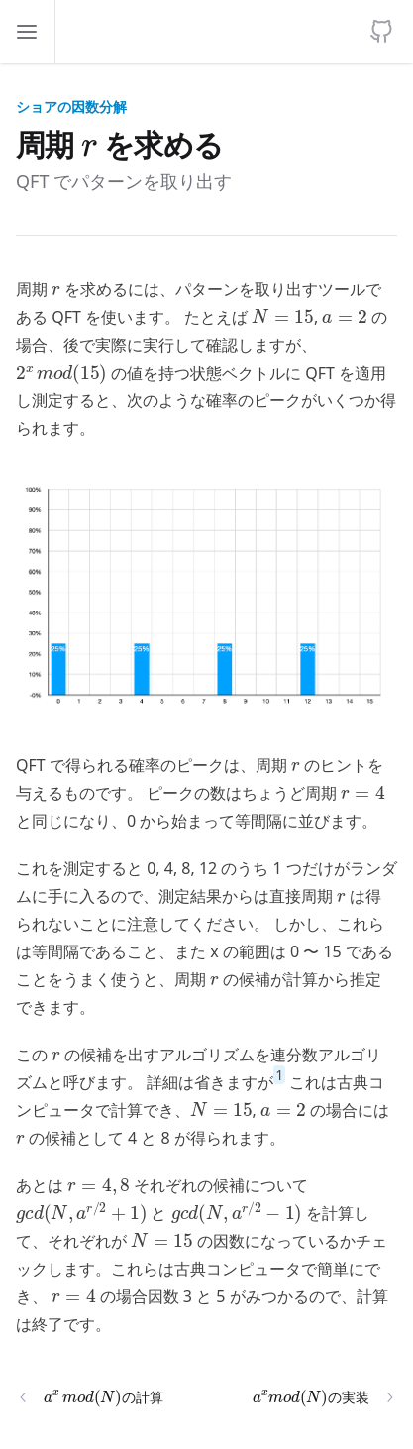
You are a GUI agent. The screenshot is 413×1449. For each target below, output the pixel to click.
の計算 (89, 1396)
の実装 (325, 1396)
